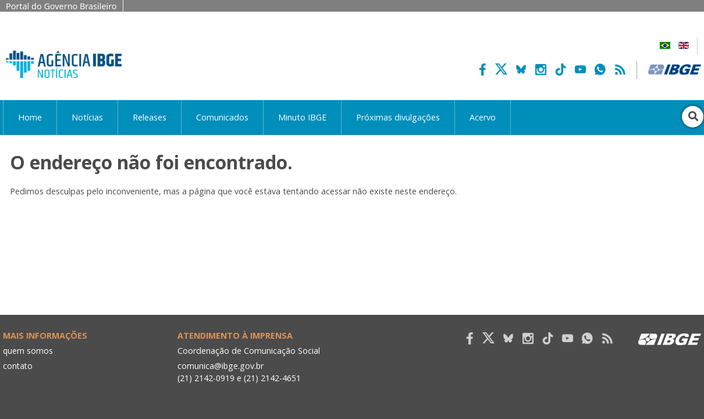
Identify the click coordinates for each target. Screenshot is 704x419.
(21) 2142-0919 (206, 378)
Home (30, 117)
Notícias (87, 117)
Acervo (483, 117)
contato (18, 365)
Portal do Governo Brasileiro (61, 6)
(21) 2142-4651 (273, 378)
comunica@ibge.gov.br (221, 365)
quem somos (28, 350)
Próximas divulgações (398, 117)
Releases (149, 117)
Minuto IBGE (302, 117)
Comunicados (222, 117)
